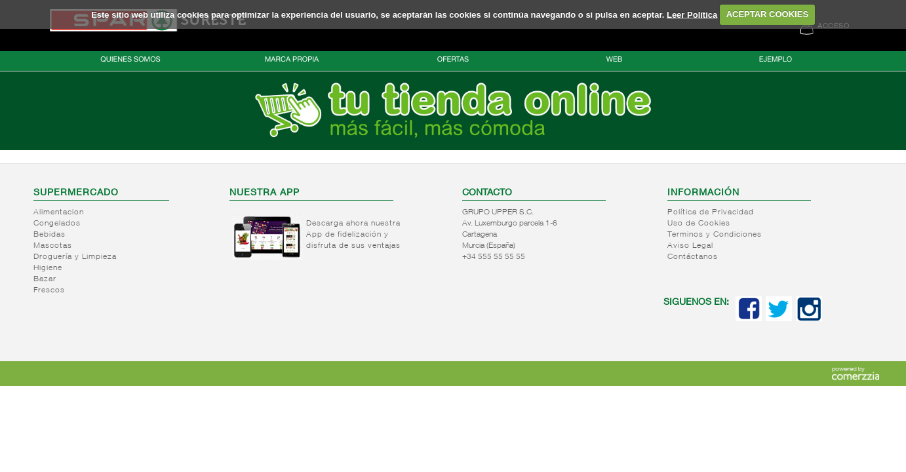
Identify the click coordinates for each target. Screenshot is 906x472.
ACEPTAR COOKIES (767, 14)
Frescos (49, 290)
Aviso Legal (690, 246)
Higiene (47, 268)
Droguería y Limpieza (75, 257)
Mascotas (52, 246)
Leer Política (692, 14)
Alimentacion (58, 212)
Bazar (44, 279)
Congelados (57, 223)
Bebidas (49, 235)
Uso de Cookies (698, 223)
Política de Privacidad (710, 212)
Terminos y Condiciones (714, 235)
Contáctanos (692, 257)
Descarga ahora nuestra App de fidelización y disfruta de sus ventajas (353, 235)
